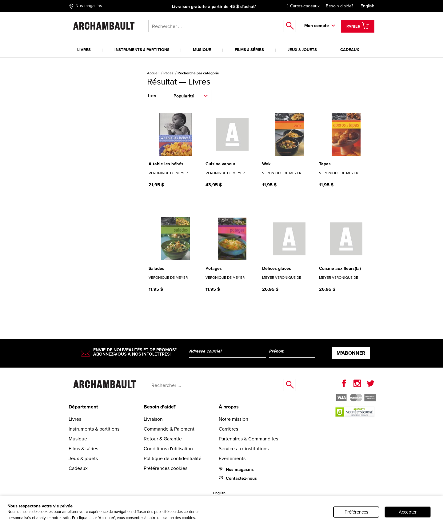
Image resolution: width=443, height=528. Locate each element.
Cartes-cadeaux (302, 6)
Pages (168, 73)
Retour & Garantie (163, 438)
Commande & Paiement (169, 428)
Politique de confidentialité (173, 458)
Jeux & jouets (302, 50)
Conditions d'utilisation (168, 448)
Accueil (153, 73)
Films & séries (249, 50)
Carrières (228, 428)
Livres (84, 50)
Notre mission (233, 419)
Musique (202, 50)
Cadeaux (349, 50)
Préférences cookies (165, 468)
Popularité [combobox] (184, 96)
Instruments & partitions (142, 50)
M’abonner (351, 353)
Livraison (153, 419)
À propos (229, 406)
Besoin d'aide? (339, 6)
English (367, 6)
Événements (232, 458)
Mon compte (316, 25)
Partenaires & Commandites (248, 438)
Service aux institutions (244, 448)
